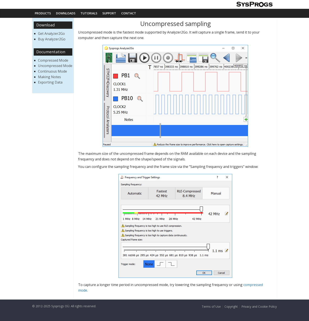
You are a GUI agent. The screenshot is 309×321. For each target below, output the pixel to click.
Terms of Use (211, 306)
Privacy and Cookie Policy (259, 306)
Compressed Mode (53, 60)
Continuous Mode (52, 71)
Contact (128, 13)
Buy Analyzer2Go (51, 39)
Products (43, 13)
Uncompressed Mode (55, 65)
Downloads (65, 13)
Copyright (231, 306)
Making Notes (49, 77)
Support (109, 13)
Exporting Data (50, 82)
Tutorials (88, 13)
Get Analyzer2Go (51, 33)
